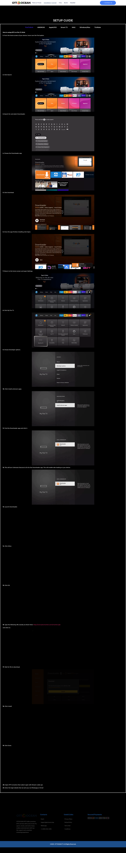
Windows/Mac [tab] (85, 27)
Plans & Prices (36, 3)
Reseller (72, 3)
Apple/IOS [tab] (53, 27)
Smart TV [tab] (64, 27)
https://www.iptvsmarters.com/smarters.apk (47, 624)
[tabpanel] (63, 411)
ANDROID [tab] (41, 27)
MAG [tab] (73, 27)
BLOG (66, 3)
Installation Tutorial (50, 3)
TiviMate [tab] (97, 27)
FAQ (60, 3)
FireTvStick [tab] (29, 27)
